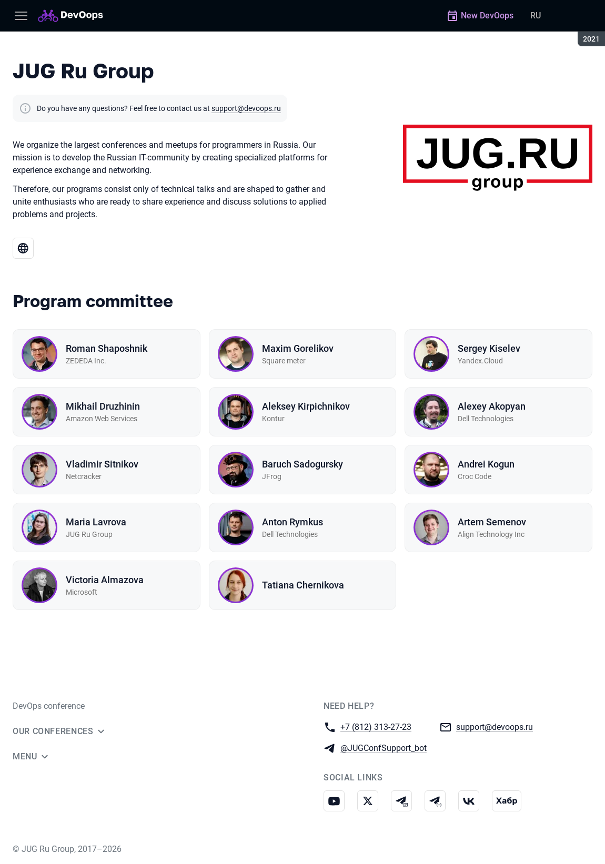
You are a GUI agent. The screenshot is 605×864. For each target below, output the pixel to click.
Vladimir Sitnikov (102, 464)
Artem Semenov (492, 521)
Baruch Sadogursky (302, 464)
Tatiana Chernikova (303, 585)
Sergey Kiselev (489, 348)
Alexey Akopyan (492, 406)
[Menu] (21, 15)
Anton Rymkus (292, 521)
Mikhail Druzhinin (103, 406)
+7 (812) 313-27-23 (375, 726)
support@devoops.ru (246, 108)
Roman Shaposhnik (106, 348)
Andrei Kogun (486, 464)
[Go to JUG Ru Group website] (23, 248)
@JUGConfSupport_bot (383, 747)
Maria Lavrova (96, 521)
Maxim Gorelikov (298, 348)
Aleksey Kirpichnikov (306, 406)
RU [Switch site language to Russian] (535, 16)
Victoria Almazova (105, 579)
